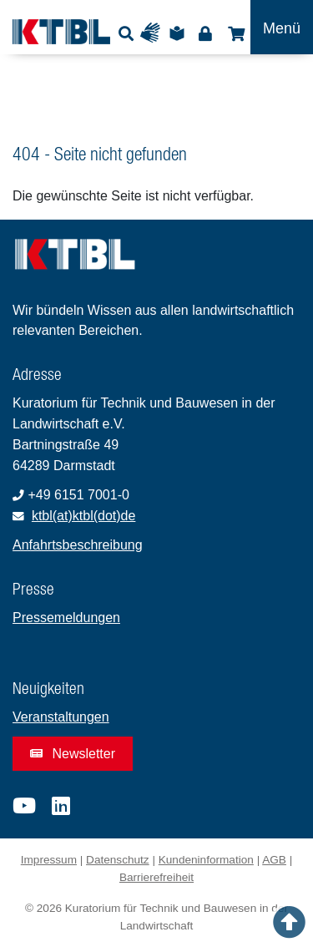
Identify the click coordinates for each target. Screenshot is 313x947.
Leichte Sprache (179, 33)
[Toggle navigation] (281, 27)
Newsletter (72, 754)
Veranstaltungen (61, 717)
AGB (274, 859)
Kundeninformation (206, 859)
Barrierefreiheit (156, 877)
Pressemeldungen (66, 617)
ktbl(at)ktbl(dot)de (84, 516)
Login (205, 33)
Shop (234, 33)
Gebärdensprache (154, 33)
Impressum (49, 859)
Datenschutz (117, 859)
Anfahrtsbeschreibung (78, 545)
